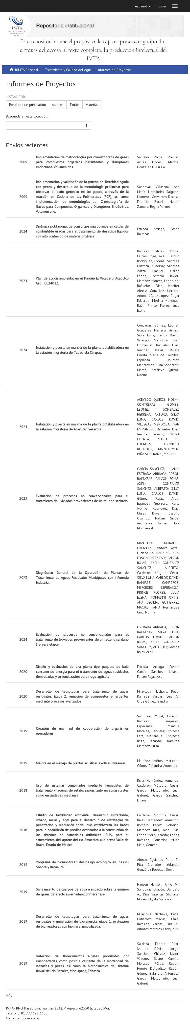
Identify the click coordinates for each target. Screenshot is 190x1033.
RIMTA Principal (26, 70)
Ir (87, 125)
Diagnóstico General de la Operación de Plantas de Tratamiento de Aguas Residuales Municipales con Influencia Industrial (82, 577)
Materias (92, 104)
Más (9, 995)
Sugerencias (31, 1018)
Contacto (12, 1018)
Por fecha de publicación (27, 104)
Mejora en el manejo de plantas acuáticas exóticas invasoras (80, 763)
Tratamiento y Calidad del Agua (68, 70)
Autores (57, 104)
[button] (142, 6)
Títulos (74, 104)
